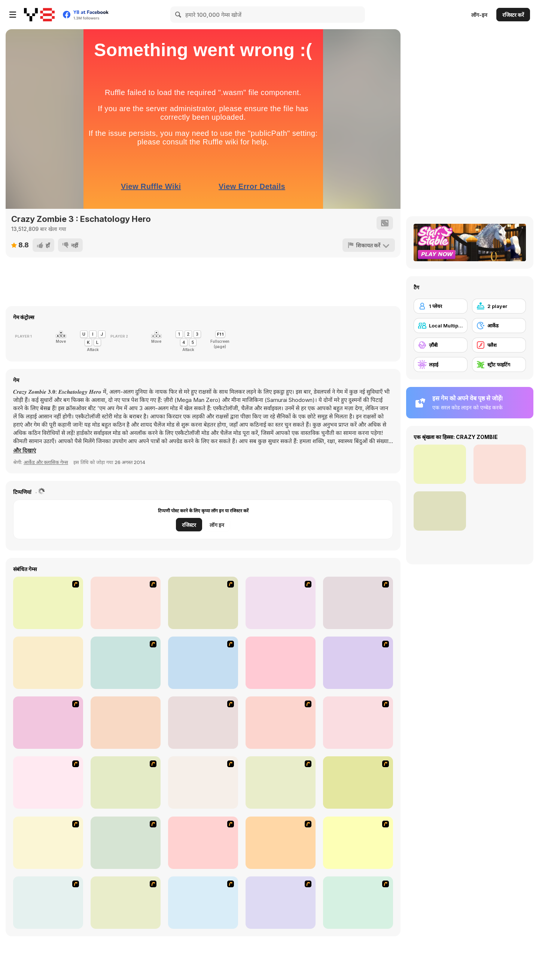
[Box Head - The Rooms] (48, 782)
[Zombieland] (126, 902)
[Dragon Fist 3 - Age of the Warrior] (48, 603)
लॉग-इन (479, 15)
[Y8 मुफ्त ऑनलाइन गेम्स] (39, 14)
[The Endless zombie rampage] (203, 782)
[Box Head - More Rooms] (358, 722)
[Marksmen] (358, 782)
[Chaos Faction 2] (126, 663)
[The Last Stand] (126, 782)
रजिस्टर (189, 525)
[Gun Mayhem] (358, 603)
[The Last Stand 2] (126, 843)
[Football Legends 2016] (126, 722)
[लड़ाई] (441, 364)
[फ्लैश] (499, 345)
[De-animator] (281, 722)
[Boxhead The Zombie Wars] (48, 843)
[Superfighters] (48, 663)
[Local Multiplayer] (441, 325)
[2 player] (499, 306)
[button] (24, 450)
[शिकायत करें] (368, 245)
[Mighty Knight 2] (48, 722)
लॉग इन (217, 525)
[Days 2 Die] (281, 843)
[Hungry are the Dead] (281, 782)
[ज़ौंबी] (441, 345)
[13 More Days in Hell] (203, 902)
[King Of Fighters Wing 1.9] (281, 663)
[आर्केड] (499, 325)
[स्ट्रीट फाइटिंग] (499, 364)
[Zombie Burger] (203, 843)
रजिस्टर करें (513, 15)
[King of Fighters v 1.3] (281, 603)
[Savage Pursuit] (203, 603)
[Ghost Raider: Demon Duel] (203, 722)
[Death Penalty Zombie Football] (48, 902)
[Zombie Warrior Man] (358, 902)
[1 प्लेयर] (441, 306)
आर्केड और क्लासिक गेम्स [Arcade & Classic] (46, 462)
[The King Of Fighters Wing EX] (358, 663)
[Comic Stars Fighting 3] (203, 663)
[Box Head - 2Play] (126, 603)
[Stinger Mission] (358, 843)
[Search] (178, 14)
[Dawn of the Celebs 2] (281, 902)
